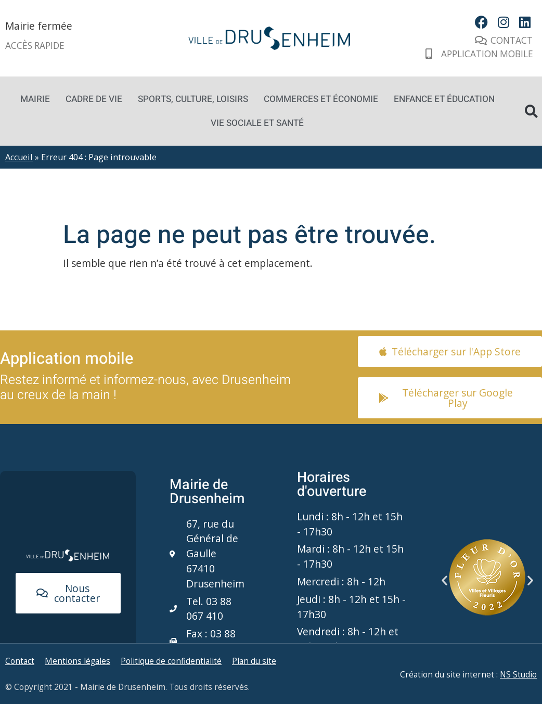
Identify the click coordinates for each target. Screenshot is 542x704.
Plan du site (254, 661)
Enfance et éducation (444, 99)
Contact (19, 661)
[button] (444, 580)
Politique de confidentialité (171, 661)
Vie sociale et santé (257, 123)
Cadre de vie (94, 99)
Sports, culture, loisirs (193, 99)
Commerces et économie (321, 99)
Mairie (35, 99)
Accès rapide (34, 46)
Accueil (19, 157)
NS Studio (518, 674)
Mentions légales (77, 661)
